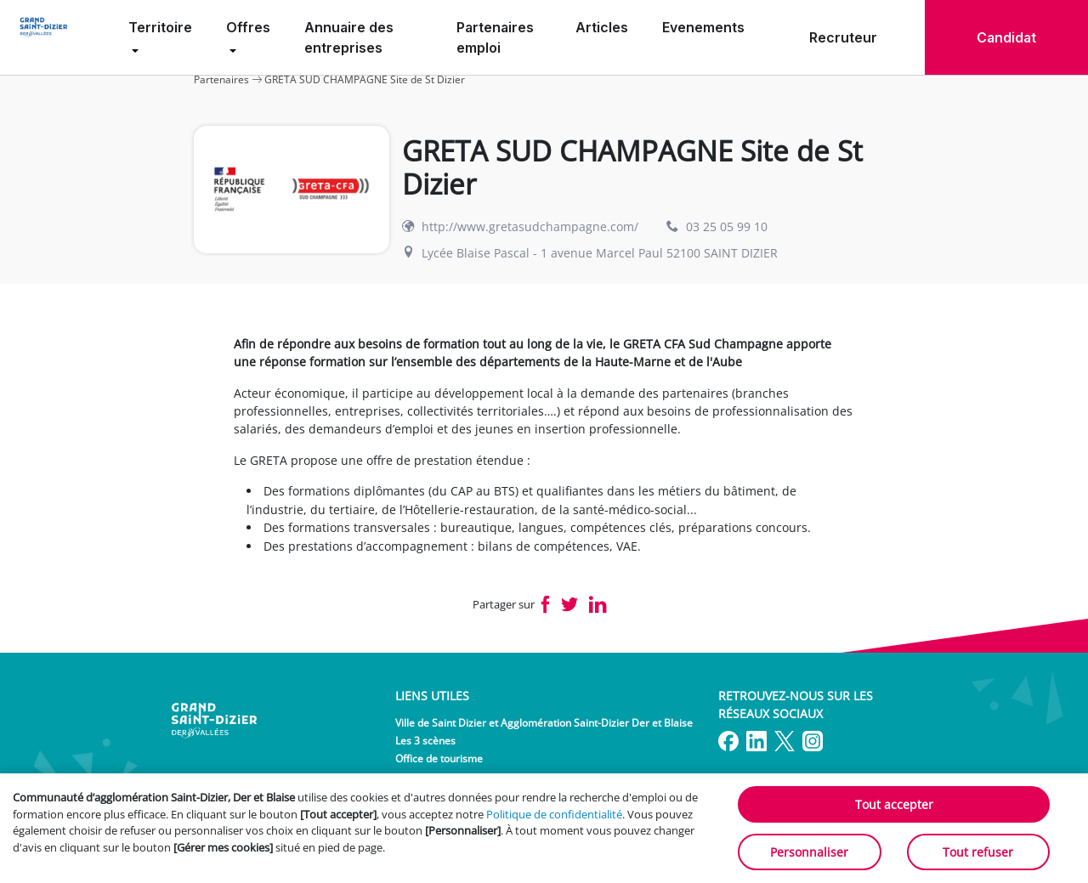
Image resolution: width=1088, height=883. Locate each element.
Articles (601, 27)
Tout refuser (978, 852)
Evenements (703, 27)
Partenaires (221, 79)
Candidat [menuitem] (1006, 37)
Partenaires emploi (495, 37)
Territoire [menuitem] (160, 27)
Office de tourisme (439, 758)
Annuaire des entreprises (349, 37)
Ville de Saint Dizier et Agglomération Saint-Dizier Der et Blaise (544, 723)
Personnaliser (809, 852)
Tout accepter (894, 804)
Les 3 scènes (425, 740)
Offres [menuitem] (248, 27)
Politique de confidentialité (554, 814)
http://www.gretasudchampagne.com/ (530, 226)
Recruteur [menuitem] (843, 37)
